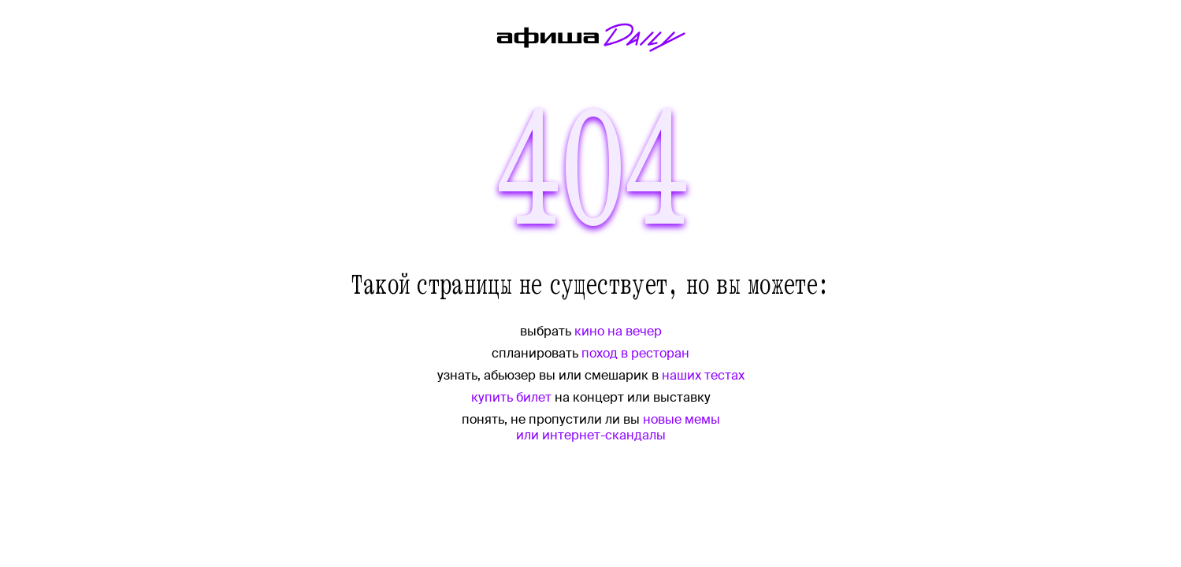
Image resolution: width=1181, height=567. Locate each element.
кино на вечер (618, 331)
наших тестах (703, 375)
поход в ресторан (635, 353)
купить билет (511, 397)
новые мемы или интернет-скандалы (618, 427)
